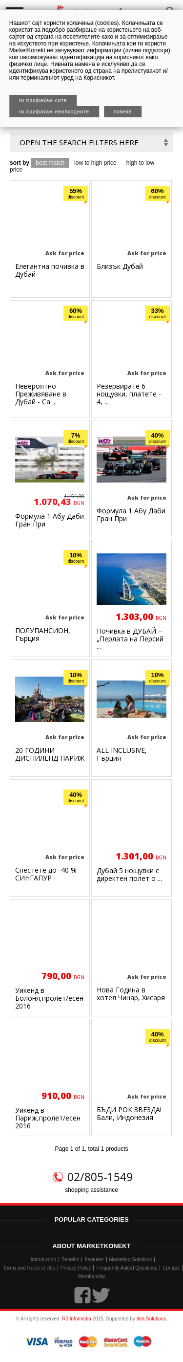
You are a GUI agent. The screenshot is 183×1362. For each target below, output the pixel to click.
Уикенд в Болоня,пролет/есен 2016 (49, 998)
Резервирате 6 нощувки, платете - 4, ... (129, 393)
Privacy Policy (76, 1268)
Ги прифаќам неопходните (54, 111)
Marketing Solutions (130, 1259)
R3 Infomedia (76, 1318)
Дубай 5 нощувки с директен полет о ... (129, 874)
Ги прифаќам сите (43, 100)
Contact (171, 1268)
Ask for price (64, 253)
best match (50, 162)
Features (93, 1259)
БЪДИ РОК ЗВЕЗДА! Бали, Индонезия (129, 1113)
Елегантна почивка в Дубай (49, 270)
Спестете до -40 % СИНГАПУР (46, 873)
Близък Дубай (120, 266)
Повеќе (123, 111)
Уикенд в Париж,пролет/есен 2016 (48, 1117)
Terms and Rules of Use (29, 1268)
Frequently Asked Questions (126, 1268)
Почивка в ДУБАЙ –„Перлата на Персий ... (130, 638)
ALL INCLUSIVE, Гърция (122, 754)
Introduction (43, 1259)
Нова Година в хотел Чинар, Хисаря (131, 993)
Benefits (70, 1259)
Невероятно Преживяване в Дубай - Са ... (40, 393)
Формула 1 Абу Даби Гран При (49, 519)
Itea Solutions (151, 1318)
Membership (91, 1276)
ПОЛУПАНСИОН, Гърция (42, 634)
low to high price (95, 162)
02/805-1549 (100, 1177)
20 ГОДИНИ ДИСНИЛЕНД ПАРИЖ (49, 754)
